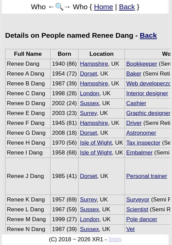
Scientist (137, 209)
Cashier (136, 103)
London (89, 93)
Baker (133, 73)
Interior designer (147, 93)
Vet (130, 229)
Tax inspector (143, 143)
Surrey (88, 113)
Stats (114, 239)
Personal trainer (146, 176)
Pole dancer (141, 219)
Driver (134, 123)
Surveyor (137, 199)
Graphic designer (148, 113)
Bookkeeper (141, 64)
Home (103, 7)
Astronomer (141, 133)
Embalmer (139, 152)
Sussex (89, 103)
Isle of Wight (96, 143)
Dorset (88, 73)
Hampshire (94, 64)
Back (127, 7)
